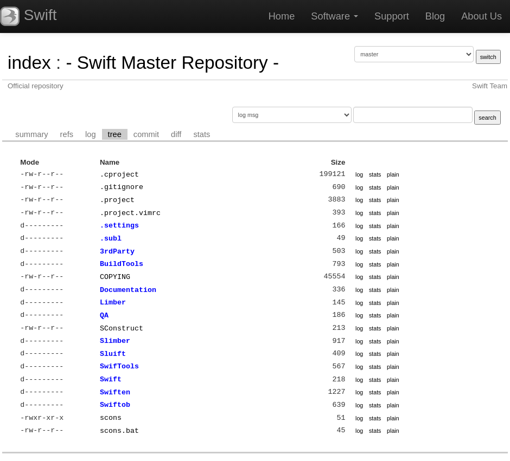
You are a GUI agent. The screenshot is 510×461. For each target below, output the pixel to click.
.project (117, 200)
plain (393, 174)
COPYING (115, 277)
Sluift (113, 354)
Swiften (115, 392)
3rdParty (117, 251)
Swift (111, 379)
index (29, 63)
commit (146, 134)
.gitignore (121, 187)
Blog (435, 16)
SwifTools (119, 366)
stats (201, 134)
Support (391, 16)
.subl (111, 238)
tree (115, 134)
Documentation (128, 290)
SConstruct (121, 328)
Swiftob (115, 405)
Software (334, 16)
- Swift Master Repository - (172, 63)
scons (111, 418)
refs (66, 134)
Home (282, 16)
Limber (113, 302)
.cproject (119, 174)
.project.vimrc (130, 213)
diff (176, 134)
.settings (119, 225)
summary (31, 134)
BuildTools (121, 264)
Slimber (115, 341)
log (90, 134)
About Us (481, 16)
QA (104, 315)
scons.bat (119, 431)
